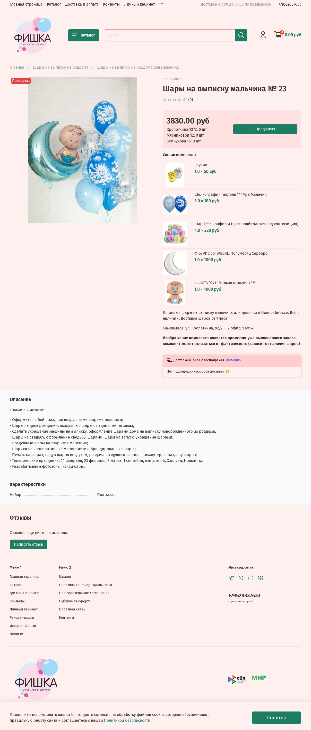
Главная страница (26, 4)
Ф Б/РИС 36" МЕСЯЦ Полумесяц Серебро (231, 253)
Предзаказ (265, 129)
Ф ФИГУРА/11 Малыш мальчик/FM (224, 283)
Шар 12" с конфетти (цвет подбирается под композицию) (246, 224)
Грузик (200, 165)
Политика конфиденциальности (85, 585)
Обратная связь (72, 609)
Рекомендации (22, 618)
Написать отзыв (28, 544)
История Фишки (23, 626)
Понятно (276, 718)
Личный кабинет (139, 4)
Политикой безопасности (127, 720)
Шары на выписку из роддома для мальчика (138, 67)
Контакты (111, 4)
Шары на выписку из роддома (60, 67)
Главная (17, 67)
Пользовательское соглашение (84, 593)
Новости (16, 634)
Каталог (54, 4)
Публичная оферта (74, 601)
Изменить (233, 360)
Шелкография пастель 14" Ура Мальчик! (231, 194)
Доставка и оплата (82, 4)
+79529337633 (289, 4)
